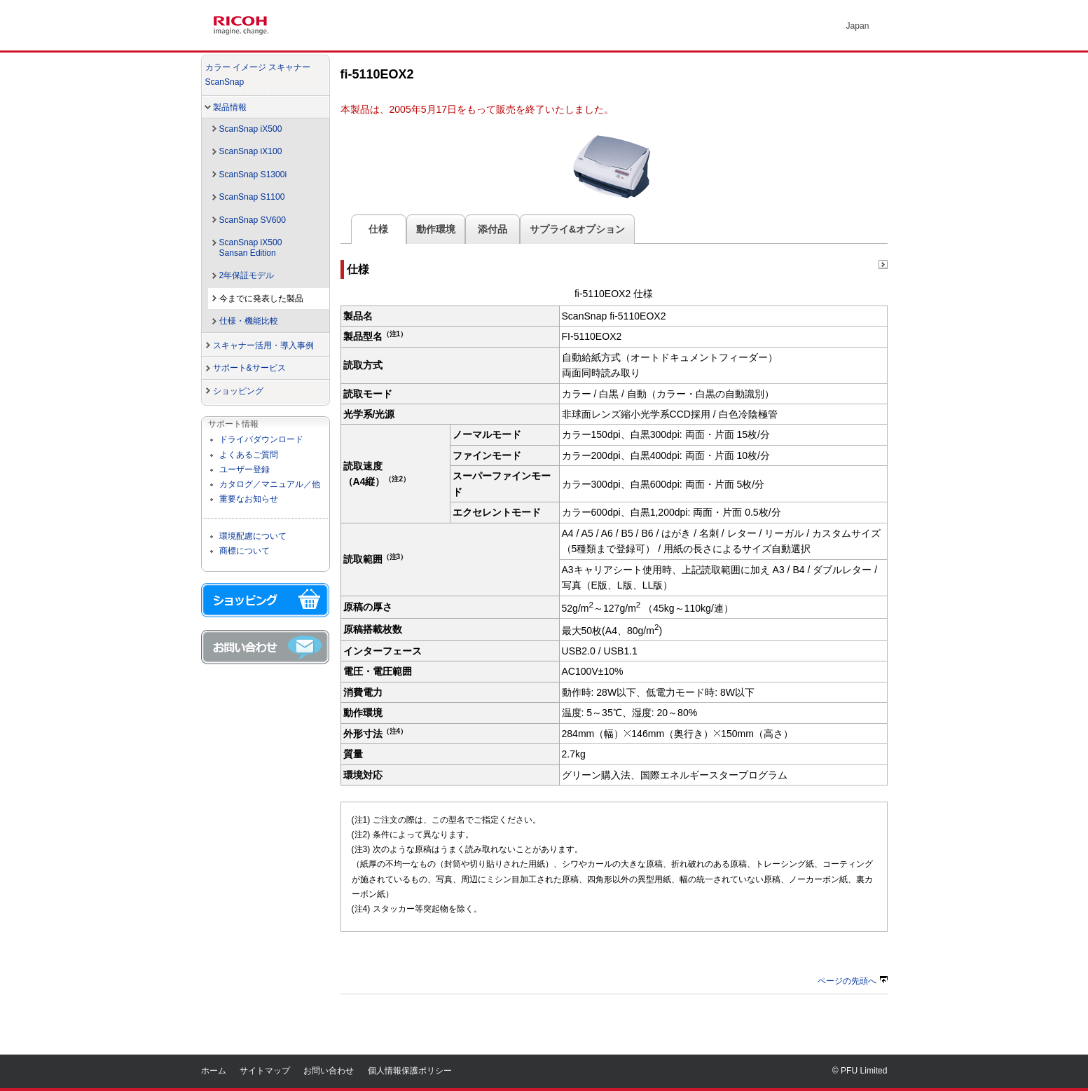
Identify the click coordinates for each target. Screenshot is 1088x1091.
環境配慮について (253, 536)
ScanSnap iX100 (250, 151)
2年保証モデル (247, 275)
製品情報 (230, 107)
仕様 (379, 229)
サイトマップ (265, 1071)
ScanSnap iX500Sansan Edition (250, 248)
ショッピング (238, 391)
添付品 (492, 229)
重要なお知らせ (248, 499)
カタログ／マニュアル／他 (269, 484)
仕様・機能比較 (248, 321)
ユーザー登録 (244, 469)
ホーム (213, 1071)
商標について (244, 551)
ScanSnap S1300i (253, 174)
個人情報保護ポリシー (410, 1071)
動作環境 (435, 229)
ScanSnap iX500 (250, 129)
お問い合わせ (328, 1071)
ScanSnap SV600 (252, 220)
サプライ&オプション (577, 229)
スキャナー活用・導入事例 (263, 345)
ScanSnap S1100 (252, 197)
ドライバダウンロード (261, 439)
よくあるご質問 (248, 455)
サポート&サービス (249, 368)
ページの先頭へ (853, 981)
